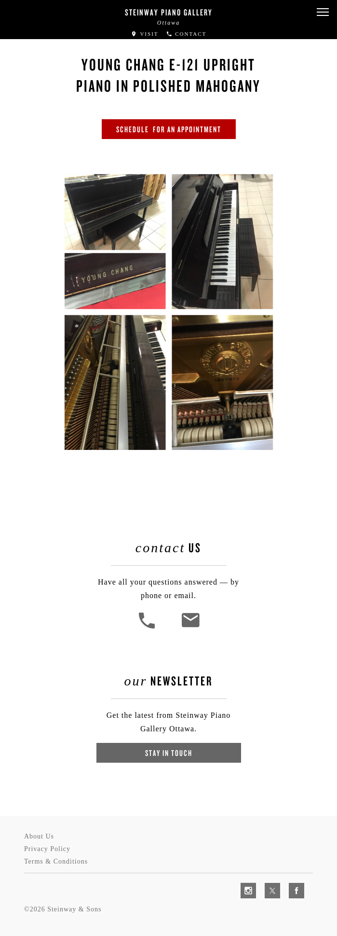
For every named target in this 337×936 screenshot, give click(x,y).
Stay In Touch (168, 753)
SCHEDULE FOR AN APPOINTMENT (168, 129)
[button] (322, 12)
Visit (145, 34)
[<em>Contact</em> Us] (190, 627)
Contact (186, 34)
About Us (39, 836)
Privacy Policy (47, 848)
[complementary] (267, 883)
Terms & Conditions (56, 861)
